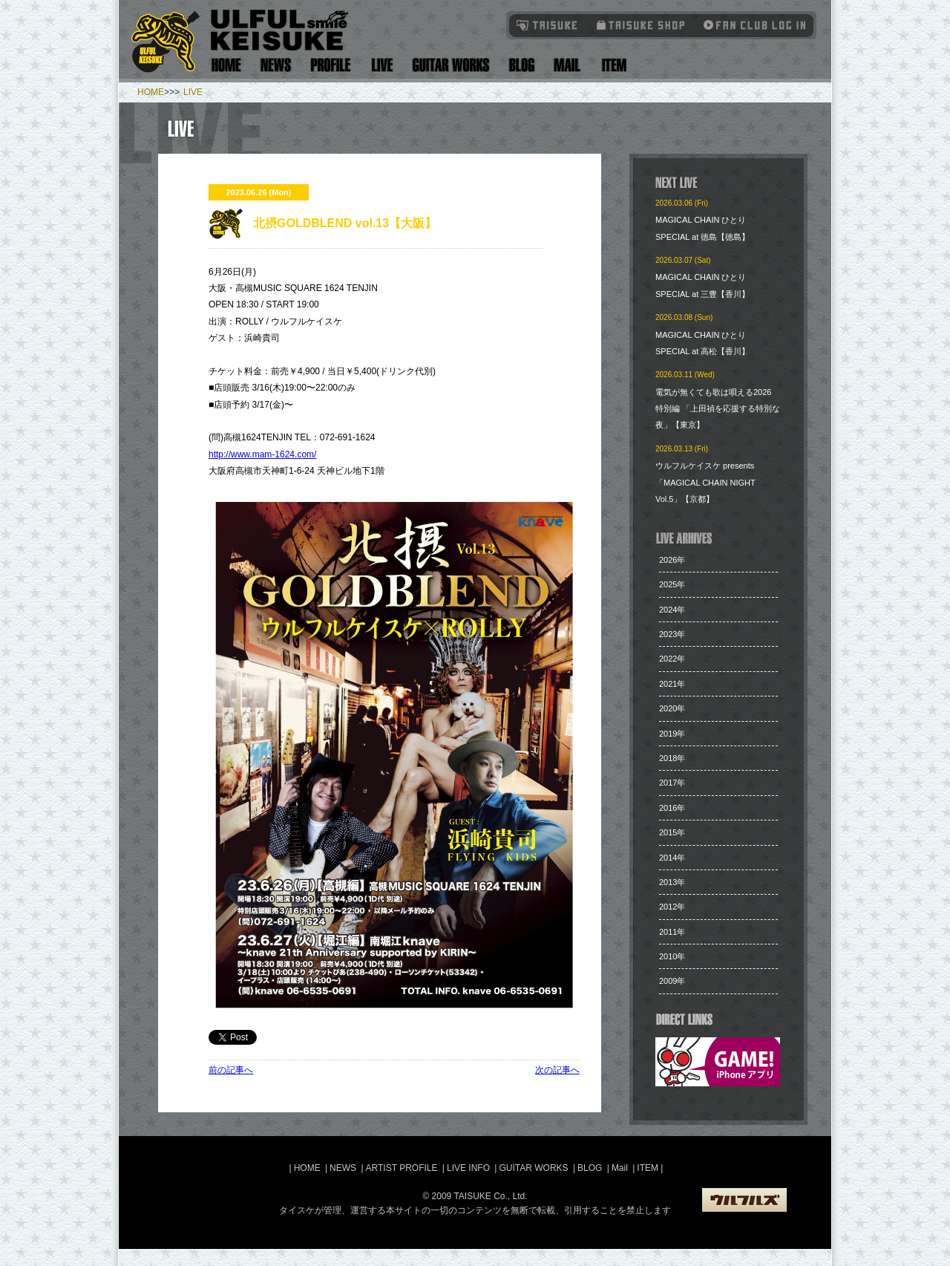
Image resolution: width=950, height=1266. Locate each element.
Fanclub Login (751, 25)
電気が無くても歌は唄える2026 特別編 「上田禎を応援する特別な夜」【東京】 (717, 409)
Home (226, 65)
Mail (566, 65)
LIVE (193, 92)
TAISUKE (548, 25)
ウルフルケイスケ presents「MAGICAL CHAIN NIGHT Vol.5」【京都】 (705, 482)
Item (611, 65)
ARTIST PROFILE (402, 1168)
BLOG (589, 1168)
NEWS (343, 1168)
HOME (150, 92)
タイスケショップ (640, 25)
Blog (522, 65)
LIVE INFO (468, 1168)
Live (381, 65)
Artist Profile (331, 65)
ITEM (649, 1168)
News (276, 65)
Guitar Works (451, 65)
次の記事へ (557, 1070)
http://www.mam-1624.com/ (262, 454)
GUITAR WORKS (533, 1168)
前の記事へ (231, 1070)
